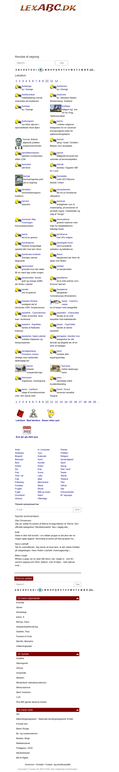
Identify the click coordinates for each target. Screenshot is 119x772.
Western (20, 678)
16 (75, 401)
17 (80, 401)
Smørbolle (21, 673)
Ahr (18, 714)
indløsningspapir (24, 646)
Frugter (18, 488)
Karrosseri (30, 379)
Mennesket (43, 482)
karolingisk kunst (65, 246)
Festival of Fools (24, 636)
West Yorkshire (23, 692)
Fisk (17, 472)
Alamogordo (22, 663)
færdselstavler (23, 753)
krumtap (20, 602)
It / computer (44, 449)
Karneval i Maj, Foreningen (30, 223)
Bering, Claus (22, 622)
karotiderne (65, 281)
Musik (40, 488)
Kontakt (40, 764)
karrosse (65, 369)
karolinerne (65, 236)
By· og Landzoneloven (27, 733)
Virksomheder (67, 492)
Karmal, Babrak (30, 143)
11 (51, 81)
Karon (65, 258)
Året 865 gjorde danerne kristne (31, 702)
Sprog (63, 466)
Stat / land (65, 469)
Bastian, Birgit (23, 738)
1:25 (18, 697)
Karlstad (30, 108)
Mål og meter (44, 492)
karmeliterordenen (30, 156)
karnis (30, 236)
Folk (17, 479)
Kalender (42, 456)
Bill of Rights (22, 758)
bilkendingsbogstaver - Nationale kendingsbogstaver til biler (44, 719)
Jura (40, 453)
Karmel (65, 143)
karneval (65, 208)
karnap (30, 179)
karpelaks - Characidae (65, 316)
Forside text (22, 724)
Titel (63, 482)
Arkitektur (19, 453)
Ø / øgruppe (66, 495)
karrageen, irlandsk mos (65, 341)
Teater (64, 472)
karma (65, 128)
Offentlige (42, 498)
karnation (30, 193)
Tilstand (64, 479)
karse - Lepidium (30, 393)
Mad (40, 479)
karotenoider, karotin (30, 281)
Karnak (65, 168)
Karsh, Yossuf (65, 393)
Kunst (40, 472)
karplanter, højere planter (30, 339)
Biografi (18, 456)
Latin (40, 475)
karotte (30, 291)
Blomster (19, 459)
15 (70, 401)
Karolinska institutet (30, 258)
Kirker (40, 466)
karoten (65, 268)
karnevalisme (65, 224)
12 (56, 81)
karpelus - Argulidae (30, 328)
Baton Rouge (22, 728)
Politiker (64, 453)
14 (66, 401)
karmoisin (30, 166)
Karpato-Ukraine (30, 304)
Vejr (62, 488)
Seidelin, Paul (23, 631)
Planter (64, 449)
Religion (64, 456)
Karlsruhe (65, 98)
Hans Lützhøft (22, 544)
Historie (18, 498)
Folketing (19, 482)
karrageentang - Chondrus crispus (30, 356)
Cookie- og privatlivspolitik (58, 764)
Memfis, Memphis (24, 641)
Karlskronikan (30, 98)
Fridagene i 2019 (24, 748)
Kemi (40, 459)
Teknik (64, 475)
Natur (40, 495)
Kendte (41, 462)
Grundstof (20, 495)
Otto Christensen (23, 520)
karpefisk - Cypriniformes (30, 316)
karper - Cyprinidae (65, 328)
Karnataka (65, 179)
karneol (30, 203)
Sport (63, 462)
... (60, 81)
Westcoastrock (23, 687)
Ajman (19, 607)
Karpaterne (65, 293)
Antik (17, 449)
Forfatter (19, 485)
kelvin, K (20, 617)
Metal (40, 485)
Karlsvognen (30, 124)
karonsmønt (30, 269)
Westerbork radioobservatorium (31, 682)
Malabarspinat (23, 743)
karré (65, 354)
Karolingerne (30, 246)
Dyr (16, 469)
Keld (17, 532)
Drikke (18, 466)
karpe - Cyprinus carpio (65, 304)
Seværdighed (67, 459)
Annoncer (29, 764)
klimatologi (21, 612)
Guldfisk (20, 658)
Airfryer (19, 668)
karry (65, 381)
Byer (17, 462)
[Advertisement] (48, 35)
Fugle (17, 492)
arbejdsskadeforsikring (27, 627)
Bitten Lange (21, 555)
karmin (65, 156)
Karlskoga (30, 88)
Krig (40, 469)
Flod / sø (19, 475)
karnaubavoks (65, 193)
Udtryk (64, 485)
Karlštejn (65, 111)
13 (61, 401)
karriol (30, 369)
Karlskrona (65, 88)
